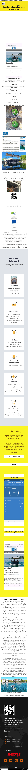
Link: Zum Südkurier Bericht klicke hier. (14, 695)
